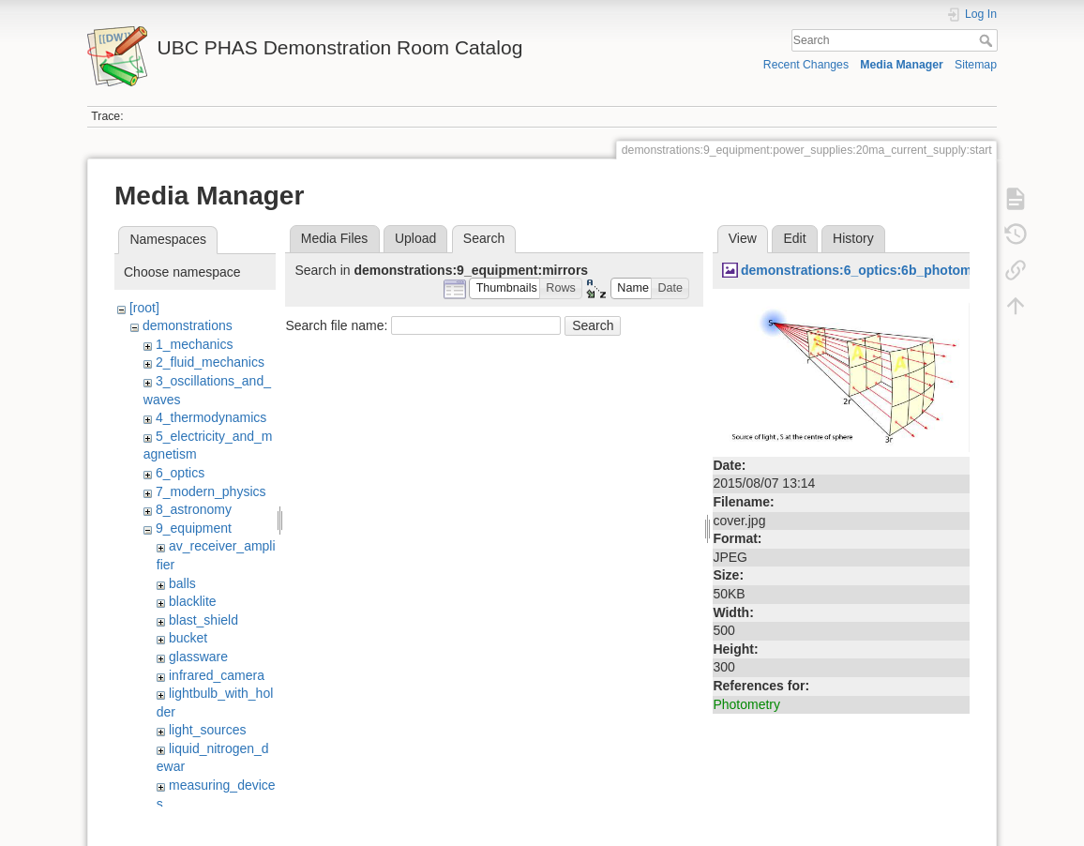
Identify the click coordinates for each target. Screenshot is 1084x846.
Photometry (746, 704)
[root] (144, 307)
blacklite (193, 601)
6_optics (180, 472)
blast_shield (203, 619)
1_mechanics (194, 344)
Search (988, 40)
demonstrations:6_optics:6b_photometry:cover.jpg (899, 270)
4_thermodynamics (211, 417)
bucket (188, 637)
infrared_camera (216, 675)
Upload (415, 238)
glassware (198, 656)
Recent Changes (806, 64)
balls (182, 583)
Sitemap (976, 64)
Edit (794, 238)
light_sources (208, 729)
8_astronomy (194, 509)
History (853, 238)
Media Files (335, 238)
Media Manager (901, 64)
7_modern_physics (211, 491)
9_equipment (194, 528)
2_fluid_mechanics (210, 362)
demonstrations (188, 325)
